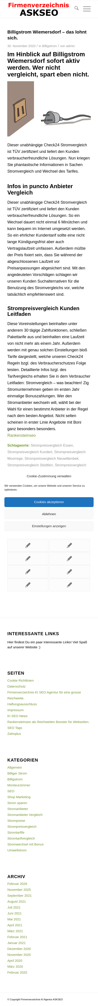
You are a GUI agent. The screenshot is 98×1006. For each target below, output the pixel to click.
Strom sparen (17, 803)
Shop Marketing (18, 797)
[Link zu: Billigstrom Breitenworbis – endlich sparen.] (69, 558)
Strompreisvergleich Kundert (29, 452)
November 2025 (19, 889)
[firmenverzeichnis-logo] (40, 9)
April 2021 (14, 925)
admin (70, 46)
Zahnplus (14, 733)
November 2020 (19, 954)
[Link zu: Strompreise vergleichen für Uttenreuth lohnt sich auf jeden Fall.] (27, 545)
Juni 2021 (14, 913)
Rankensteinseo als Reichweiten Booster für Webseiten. (48, 722)
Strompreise (16, 820)
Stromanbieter (17, 809)
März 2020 (15, 966)
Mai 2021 (14, 919)
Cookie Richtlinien (20, 680)
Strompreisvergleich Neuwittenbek (52, 458)
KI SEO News (17, 716)
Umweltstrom (17, 850)
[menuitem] (74, 9)
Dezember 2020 (19, 949)
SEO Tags (14, 728)
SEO (10, 791)
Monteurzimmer (18, 785)
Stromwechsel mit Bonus (25, 844)
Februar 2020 (17, 972)
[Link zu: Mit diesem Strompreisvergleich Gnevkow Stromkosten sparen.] (27, 558)
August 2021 (16, 901)
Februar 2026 (17, 884)
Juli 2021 (13, 907)
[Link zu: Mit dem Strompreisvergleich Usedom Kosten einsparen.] (69, 584)
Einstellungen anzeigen (49, 526)
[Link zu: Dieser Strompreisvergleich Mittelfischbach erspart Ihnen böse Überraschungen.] (69, 545)
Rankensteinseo (21, 435)
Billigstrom (49, 46)
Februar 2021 (17, 937)
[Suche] (74, 9)
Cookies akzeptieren (49, 502)
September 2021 (19, 895)
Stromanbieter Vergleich (24, 815)
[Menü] (85, 9)
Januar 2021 (16, 943)
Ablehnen (49, 514)
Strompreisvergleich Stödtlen (30, 465)
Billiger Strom (17, 773)
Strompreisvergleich (21, 826)
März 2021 (15, 931)
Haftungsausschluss (22, 704)
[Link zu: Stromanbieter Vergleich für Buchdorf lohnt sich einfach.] (27, 571)
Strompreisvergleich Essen (52, 445)
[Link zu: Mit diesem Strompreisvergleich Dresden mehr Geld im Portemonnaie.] (27, 584)
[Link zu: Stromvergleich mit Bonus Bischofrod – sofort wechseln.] (69, 571)
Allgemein (14, 767)
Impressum (15, 710)
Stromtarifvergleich (21, 838)
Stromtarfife (15, 832)
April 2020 (14, 960)
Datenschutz (16, 686)
